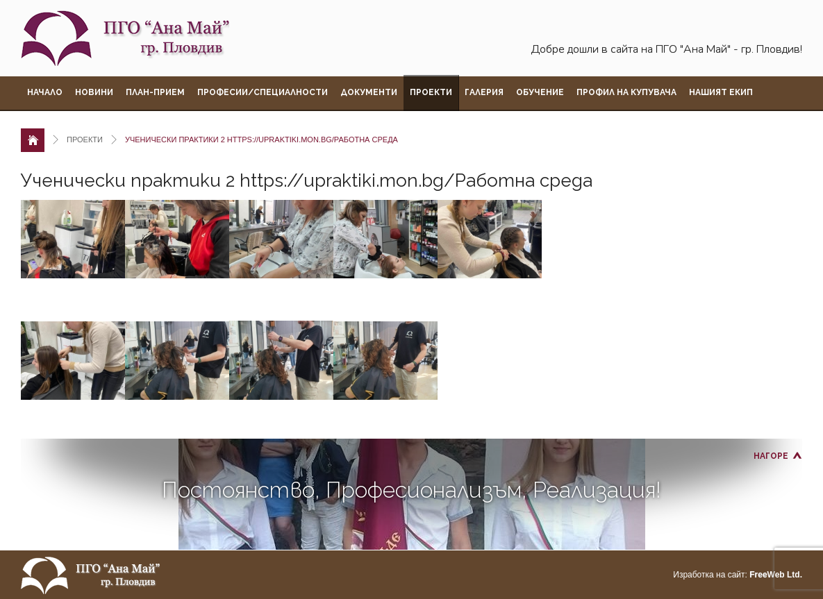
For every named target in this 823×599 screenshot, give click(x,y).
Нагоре (771, 456)
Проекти (431, 92)
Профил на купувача (626, 92)
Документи (368, 92)
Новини (94, 92)
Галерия (484, 92)
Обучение (540, 92)
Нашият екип (721, 92)
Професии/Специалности (262, 92)
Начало (45, 92)
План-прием (155, 92)
